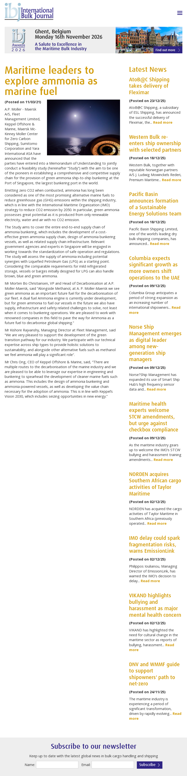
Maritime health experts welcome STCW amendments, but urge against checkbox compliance (153, 417)
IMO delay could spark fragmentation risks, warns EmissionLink (154, 545)
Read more (162, 122)
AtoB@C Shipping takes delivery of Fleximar (149, 86)
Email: (86, 764)
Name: (30, 764)
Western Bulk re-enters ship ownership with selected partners (155, 144)
